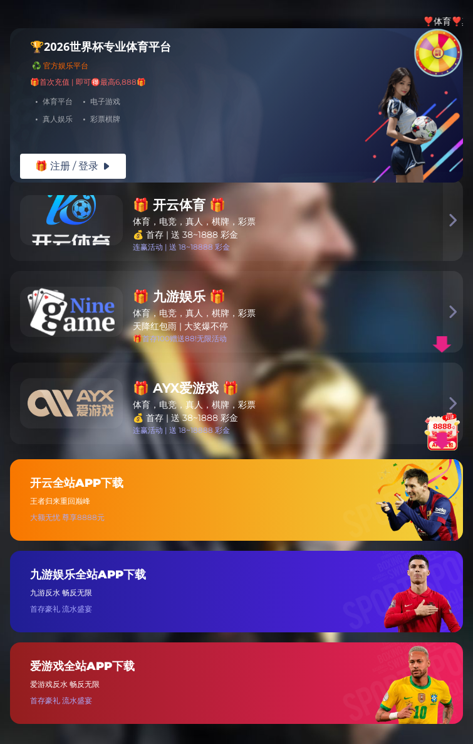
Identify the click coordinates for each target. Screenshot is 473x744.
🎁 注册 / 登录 (73, 166)
